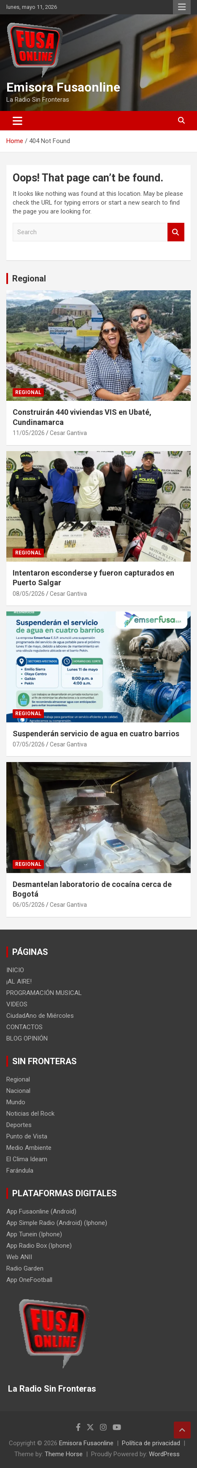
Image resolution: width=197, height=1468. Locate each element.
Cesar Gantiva (68, 433)
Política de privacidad (151, 1443)
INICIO (15, 970)
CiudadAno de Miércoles (40, 1015)
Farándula (19, 1170)
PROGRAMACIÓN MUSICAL (44, 993)
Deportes (19, 1125)
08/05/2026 (29, 593)
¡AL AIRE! (19, 981)
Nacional (18, 1091)
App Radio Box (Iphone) (39, 1245)
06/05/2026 (29, 904)
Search (175, 232)
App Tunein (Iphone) (34, 1234)
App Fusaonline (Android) (41, 1211)
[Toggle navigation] (17, 120)
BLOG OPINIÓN (27, 1038)
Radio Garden (24, 1268)
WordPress (164, 1454)
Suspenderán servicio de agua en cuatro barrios (96, 733)
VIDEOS (16, 1004)
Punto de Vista (26, 1136)
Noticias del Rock (30, 1113)
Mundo (15, 1102)
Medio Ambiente (28, 1148)
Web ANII (19, 1257)
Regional (29, 278)
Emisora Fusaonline (63, 87)
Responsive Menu (182, 7)
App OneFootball (29, 1280)
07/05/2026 (29, 744)
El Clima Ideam (26, 1159)
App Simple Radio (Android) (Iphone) (56, 1223)
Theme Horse (64, 1454)
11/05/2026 (29, 433)
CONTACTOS (24, 1027)
